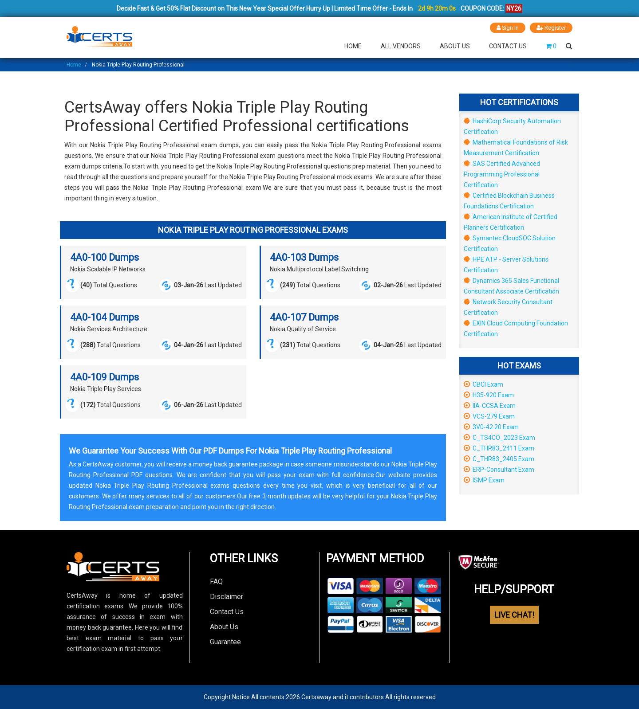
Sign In (507, 27)
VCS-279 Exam (489, 416)
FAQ (216, 581)
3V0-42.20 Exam (491, 427)
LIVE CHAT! (514, 614)
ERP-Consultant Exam (499, 469)
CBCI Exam (483, 384)
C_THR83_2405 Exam (499, 458)
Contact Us (508, 46)
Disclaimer (226, 596)
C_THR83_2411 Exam (499, 448)
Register (551, 27)
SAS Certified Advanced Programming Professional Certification (502, 174)
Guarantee (225, 642)
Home (353, 46)
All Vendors (401, 46)
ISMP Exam (484, 480)
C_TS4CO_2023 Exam (499, 437)
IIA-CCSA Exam (490, 405)
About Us (455, 46)
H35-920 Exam (489, 395)
